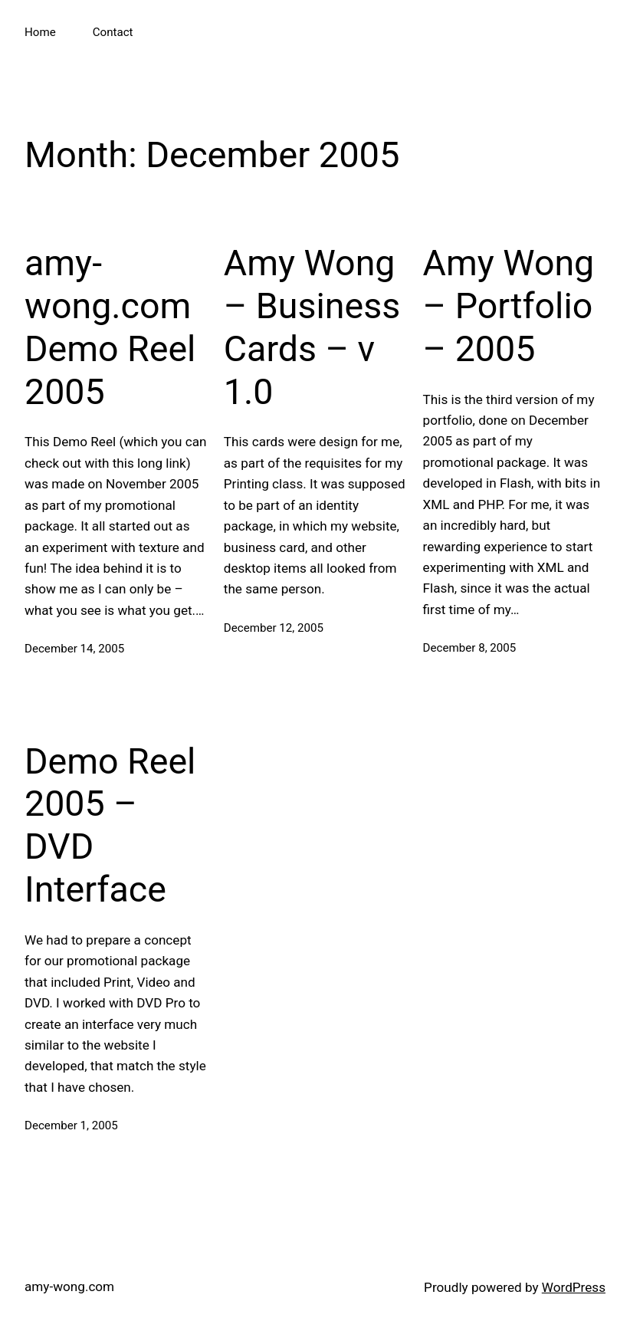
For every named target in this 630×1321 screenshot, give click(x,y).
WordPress (573, 1287)
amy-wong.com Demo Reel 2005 (110, 327)
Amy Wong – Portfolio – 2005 (509, 306)
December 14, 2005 (74, 649)
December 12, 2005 (273, 628)
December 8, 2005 (470, 648)
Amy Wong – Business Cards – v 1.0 (312, 327)
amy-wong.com (69, 1286)
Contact (113, 32)
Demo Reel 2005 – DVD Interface (110, 826)
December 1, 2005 (71, 1125)
